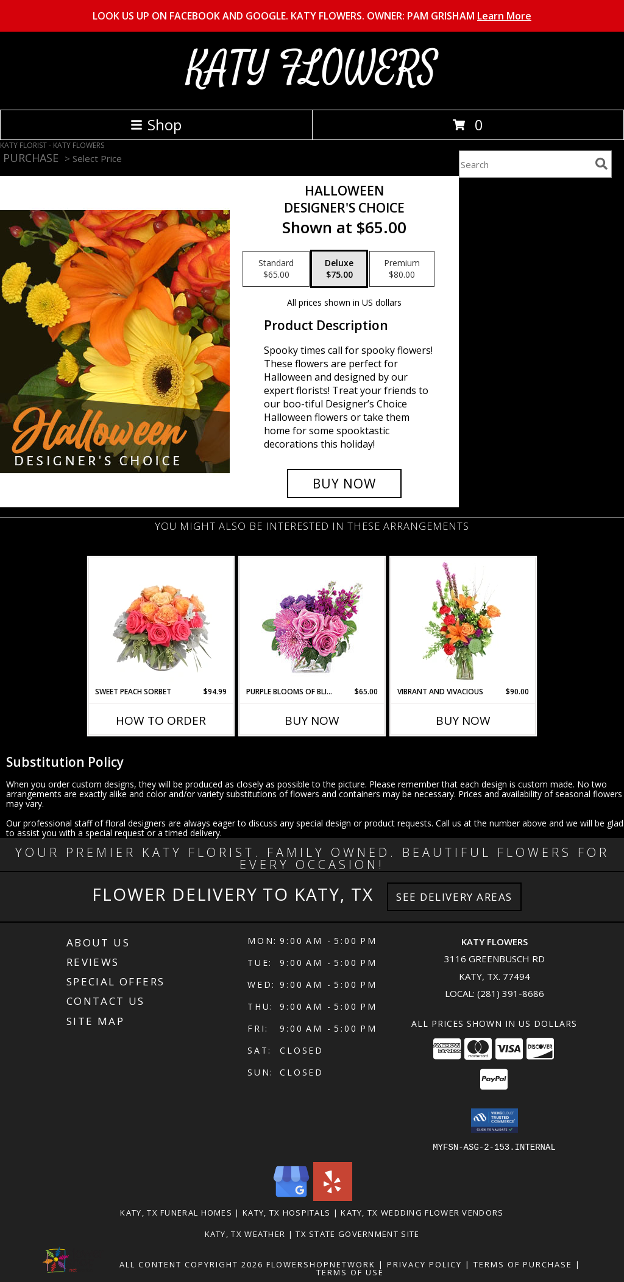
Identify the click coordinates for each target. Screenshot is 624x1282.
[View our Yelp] (332, 1197)
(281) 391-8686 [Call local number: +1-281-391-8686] (510, 993)
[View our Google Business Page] (291, 1197)
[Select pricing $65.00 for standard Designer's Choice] (276, 269)
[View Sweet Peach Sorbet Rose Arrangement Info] (161, 621)
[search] (601, 164)
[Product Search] (524, 164)
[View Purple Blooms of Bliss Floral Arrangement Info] (312, 622)
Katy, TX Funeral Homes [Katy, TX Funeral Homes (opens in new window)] (176, 1211)
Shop (156, 124)
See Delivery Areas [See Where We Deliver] (454, 897)
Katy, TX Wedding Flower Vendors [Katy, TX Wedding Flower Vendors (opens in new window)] (422, 1211)
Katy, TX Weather (245, 1233)
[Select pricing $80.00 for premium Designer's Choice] (402, 269)
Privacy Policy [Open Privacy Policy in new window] (424, 1263)
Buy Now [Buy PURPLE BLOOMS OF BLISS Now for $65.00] (312, 720)
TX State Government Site (357, 1233)
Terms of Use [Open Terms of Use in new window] (350, 1271)
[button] (494, 1120)
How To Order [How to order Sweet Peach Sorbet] (161, 720)
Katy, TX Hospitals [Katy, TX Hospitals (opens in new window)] (286, 1211)
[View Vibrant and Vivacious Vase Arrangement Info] (463, 621)
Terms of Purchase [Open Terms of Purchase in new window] (522, 1263)
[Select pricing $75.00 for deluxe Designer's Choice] (339, 269)
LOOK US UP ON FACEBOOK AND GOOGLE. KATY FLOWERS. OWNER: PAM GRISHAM (312, 16)
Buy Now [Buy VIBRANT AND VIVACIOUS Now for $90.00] (463, 720)
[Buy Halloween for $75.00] (344, 483)
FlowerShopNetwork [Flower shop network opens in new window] (320, 1263)
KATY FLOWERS (312, 69)
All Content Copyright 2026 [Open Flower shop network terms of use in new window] (191, 1263)
